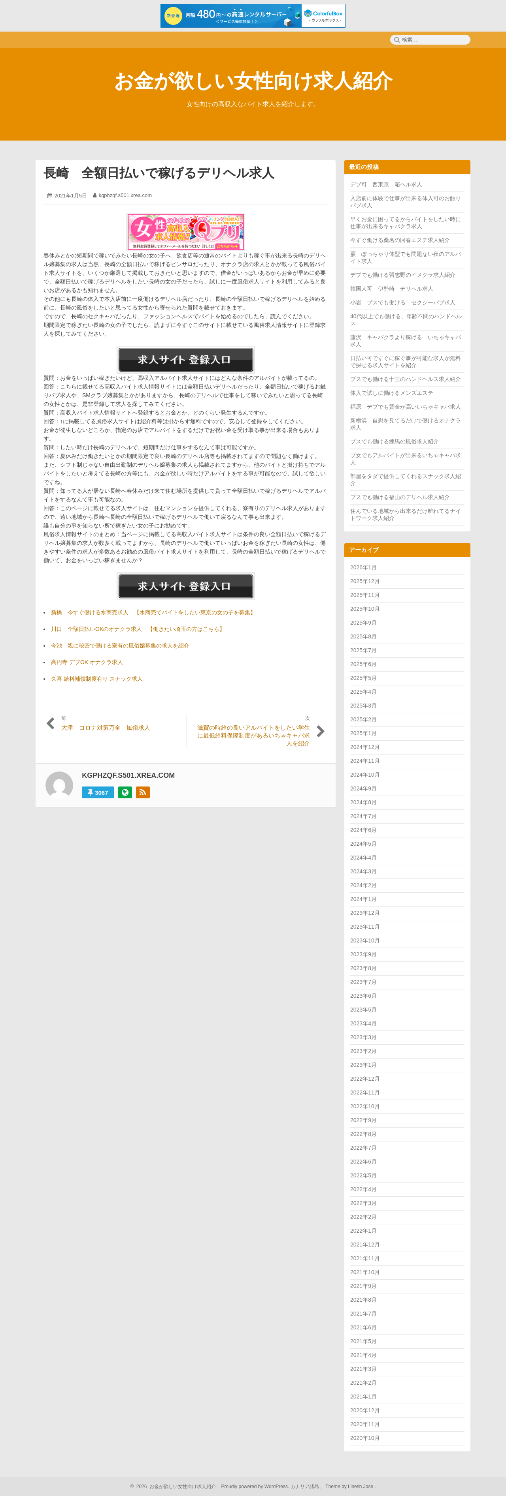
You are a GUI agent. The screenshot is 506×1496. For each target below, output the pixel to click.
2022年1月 (363, 1231)
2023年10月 (365, 940)
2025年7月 (363, 650)
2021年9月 (363, 1286)
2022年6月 (363, 1161)
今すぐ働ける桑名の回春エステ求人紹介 (400, 240)
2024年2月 (363, 885)
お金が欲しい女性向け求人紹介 (253, 81)
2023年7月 (363, 982)
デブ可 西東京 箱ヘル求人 (386, 184)
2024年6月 (363, 830)
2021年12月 (365, 1244)
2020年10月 (365, 1438)
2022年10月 (365, 1106)
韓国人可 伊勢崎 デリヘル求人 (391, 288)
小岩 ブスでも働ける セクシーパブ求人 (402, 302)
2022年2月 (363, 1217)
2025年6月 (363, 664)
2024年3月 (363, 871)
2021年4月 (363, 1355)
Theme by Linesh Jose (350, 1486)
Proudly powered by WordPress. (255, 1486)
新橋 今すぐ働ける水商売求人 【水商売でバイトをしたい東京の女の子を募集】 (153, 612)
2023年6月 (363, 996)
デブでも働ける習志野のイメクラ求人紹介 (402, 275)
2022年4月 (363, 1189)
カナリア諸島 (305, 1486)
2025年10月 (365, 609)
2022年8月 (363, 1134)
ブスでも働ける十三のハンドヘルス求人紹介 (405, 379)
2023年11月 (365, 927)
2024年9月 (363, 788)
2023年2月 (363, 1051)
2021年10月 (365, 1272)
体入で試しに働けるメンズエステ (391, 393)
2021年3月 (363, 1369)
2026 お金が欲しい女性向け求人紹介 (175, 1486)
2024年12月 (365, 747)
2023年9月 (363, 954)
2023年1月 (363, 1065)
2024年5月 (363, 844)
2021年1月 (363, 1396)
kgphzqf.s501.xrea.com (125, 195)
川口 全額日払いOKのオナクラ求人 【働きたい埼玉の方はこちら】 (138, 629)
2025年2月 (363, 719)
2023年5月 (363, 1009)
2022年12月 (365, 1079)
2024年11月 (365, 761)
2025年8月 (363, 636)
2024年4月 (363, 857)
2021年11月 (365, 1258)
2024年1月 (363, 899)
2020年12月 (365, 1410)
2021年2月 (363, 1383)
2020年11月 (365, 1424)
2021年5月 (363, 1341)
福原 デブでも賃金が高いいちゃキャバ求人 (405, 407)
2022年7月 (363, 1148)
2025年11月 (365, 595)
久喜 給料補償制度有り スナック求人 (97, 679)
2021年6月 (363, 1327)
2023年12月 (365, 913)
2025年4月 (363, 692)
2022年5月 (363, 1175)
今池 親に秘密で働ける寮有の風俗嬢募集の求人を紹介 (120, 645)
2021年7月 (363, 1313)
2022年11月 (365, 1092)
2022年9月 (363, 1120)
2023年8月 (363, 968)
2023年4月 (363, 1023)
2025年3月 (363, 705)
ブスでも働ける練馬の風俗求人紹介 (394, 441)
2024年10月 (365, 774)
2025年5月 (363, 678)
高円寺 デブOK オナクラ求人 (87, 662)
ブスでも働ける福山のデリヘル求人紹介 (400, 497)
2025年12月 (365, 581)
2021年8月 (363, 1300)
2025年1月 (363, 733)
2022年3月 (363, 1203)
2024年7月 (363, 816)
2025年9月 (363, 622)
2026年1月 (363, 567)
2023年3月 (363, 1037)
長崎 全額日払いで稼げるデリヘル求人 (158, 173)
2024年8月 (363, 802)
